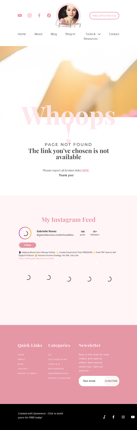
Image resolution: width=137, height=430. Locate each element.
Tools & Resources (92, 36)
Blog (54, 34)
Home (22, 34)
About (38, 34)
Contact (114, 34)
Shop (70, 34)
